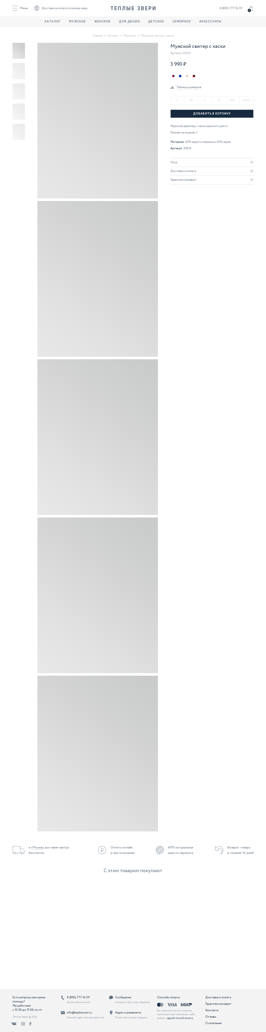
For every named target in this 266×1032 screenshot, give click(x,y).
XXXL (246, 100)
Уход (212, 162)
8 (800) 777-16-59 (231, 9)
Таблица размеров (188, 87)
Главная (97, 36)
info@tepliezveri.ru (79, 1013)
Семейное (181, 24)
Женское (102, 24)
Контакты (212, 1010)
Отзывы (210, 1017)
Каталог (53, 24)
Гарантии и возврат (212, 180)
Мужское (77, 24)
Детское (156, 24)
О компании (213, 1023)
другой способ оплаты (180, 1018)
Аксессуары (210, 24)
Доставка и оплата (212, 171)
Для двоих (129, 24)
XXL (232, 100)
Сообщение (123, 997)
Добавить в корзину (212, 114)
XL (219, 100)
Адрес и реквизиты (128, 1013)
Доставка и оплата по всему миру (60, 9)
